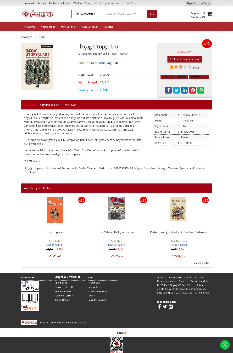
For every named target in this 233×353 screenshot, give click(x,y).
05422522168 (202, 292)
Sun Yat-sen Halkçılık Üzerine (116, 232)
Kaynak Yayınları (145, 168)
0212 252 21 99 (184, 292)
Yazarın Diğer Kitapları (37, 188)
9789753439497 (123, 168)
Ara (152, 14)
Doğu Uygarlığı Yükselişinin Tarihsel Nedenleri (178, 232)
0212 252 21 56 (165, 292)
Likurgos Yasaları (167, 168)
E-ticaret (111, 332)
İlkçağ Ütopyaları (35, 168)
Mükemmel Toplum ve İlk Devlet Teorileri (72, 168)
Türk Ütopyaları (54, 232)
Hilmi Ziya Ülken (178, 241)
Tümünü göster (201, 262)
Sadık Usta (105, 168)
